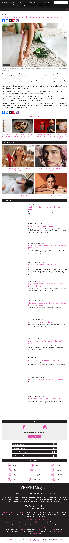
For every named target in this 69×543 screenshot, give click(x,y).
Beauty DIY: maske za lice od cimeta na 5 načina (45, 379)
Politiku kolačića (24, 6)
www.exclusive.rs (56, 529)
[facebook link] (24, 427)
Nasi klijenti (39, 519)
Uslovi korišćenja (59, 539)
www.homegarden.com (39, 531)
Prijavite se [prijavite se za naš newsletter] (34, 437)
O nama (20, 519)
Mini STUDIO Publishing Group (39, 541)
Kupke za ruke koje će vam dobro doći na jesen (45, 322)
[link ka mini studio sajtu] (35, 508)
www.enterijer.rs (22, 531)
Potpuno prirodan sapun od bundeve (41, 226)
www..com (45, 527)
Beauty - (5, 14)
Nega (9, 14)
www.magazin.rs (26, 529)
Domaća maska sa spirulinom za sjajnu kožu (44, 360)
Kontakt (49, 519)
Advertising (28, 519)
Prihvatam (61, 3)
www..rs (32, 527)
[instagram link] (45, 427)
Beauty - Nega (39, 205)
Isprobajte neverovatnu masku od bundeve (44, 399)
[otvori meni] (2, 9)
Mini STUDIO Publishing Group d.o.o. (14, 512)
